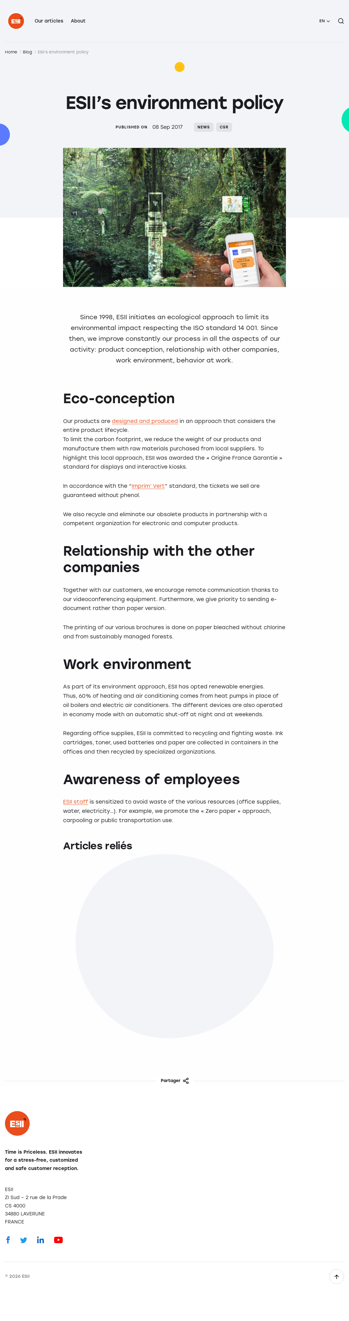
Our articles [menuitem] (49, 21)
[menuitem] (324, 21)
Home (11, 52)
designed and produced (145, 421)
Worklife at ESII (274, 965)
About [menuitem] (78, 21)
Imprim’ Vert (148, 486)
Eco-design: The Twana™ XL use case (173, 969)
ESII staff (75, 802)
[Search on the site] (341, 21)
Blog (27, 52)
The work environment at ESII (53, 969)
